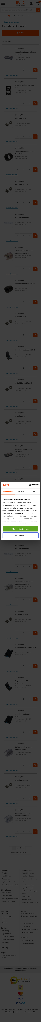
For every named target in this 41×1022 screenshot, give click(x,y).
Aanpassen (20, 535)
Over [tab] (34, 491)
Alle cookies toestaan (20, 529)
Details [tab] (21, 491)
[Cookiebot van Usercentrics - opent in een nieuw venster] (29, 485)
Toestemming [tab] (8, 491)
